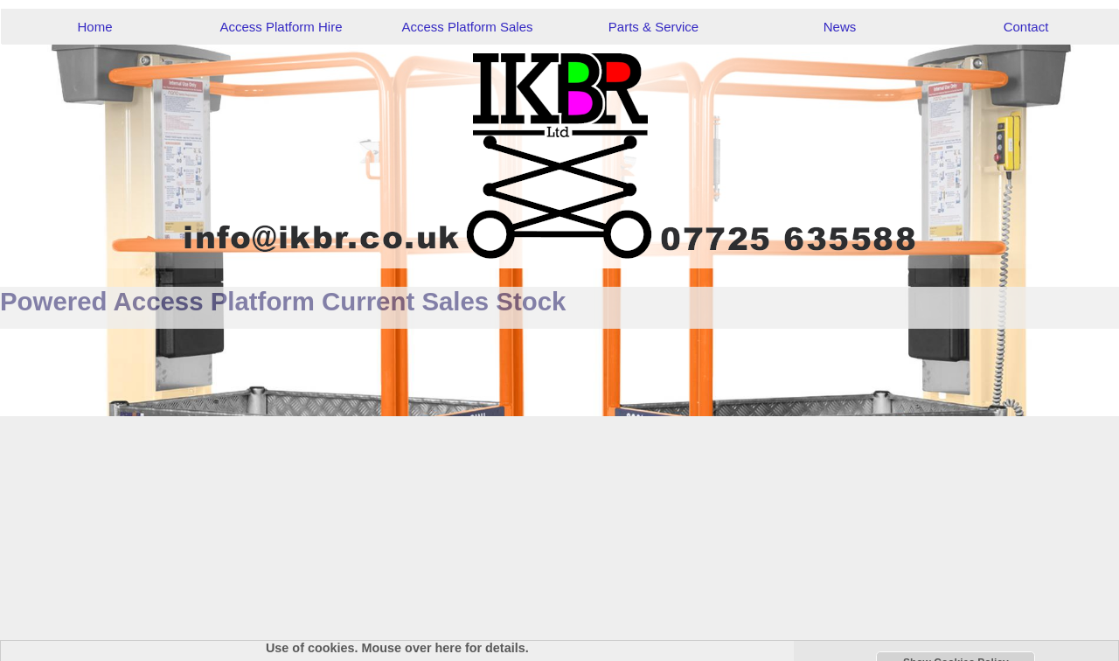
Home (94, 26)
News (840, 26)
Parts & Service (653, 26)
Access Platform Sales (466, 26)
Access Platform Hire (280, 26)
